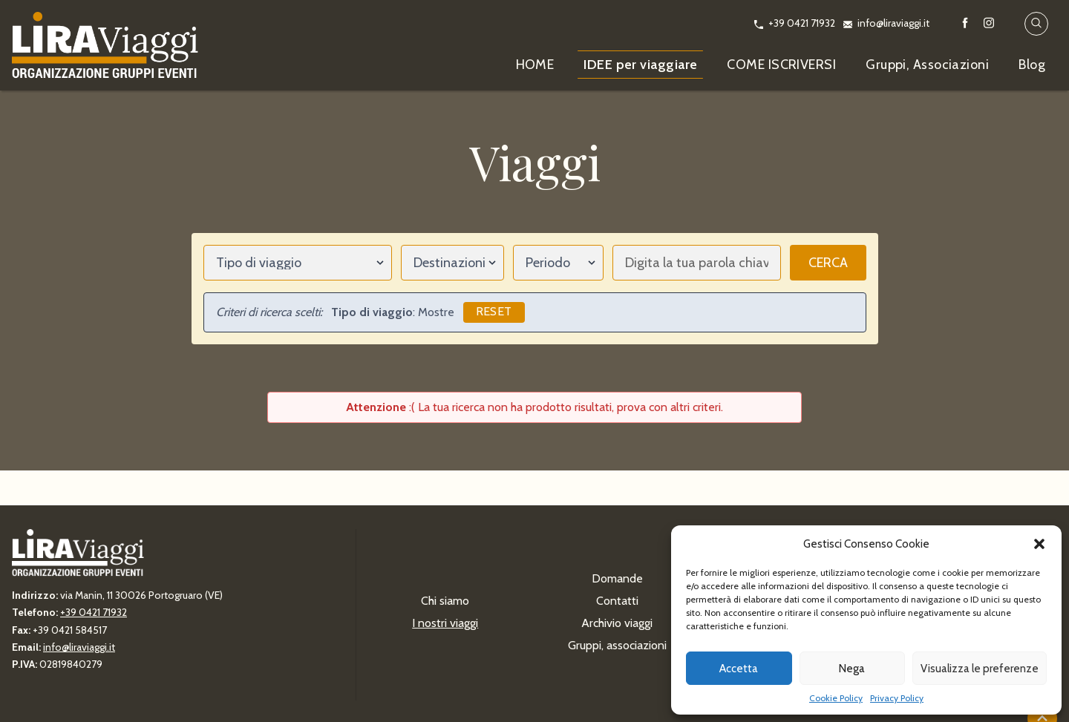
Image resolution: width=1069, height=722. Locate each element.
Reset (494, 311)
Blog (1032, 64)
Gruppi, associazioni (617, 645)
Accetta (738, 668)
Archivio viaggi (617, 623)
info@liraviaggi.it (893, 23)
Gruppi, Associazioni (927, 64)
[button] (1039, 543)
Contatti (617, 601)
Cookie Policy (836, 697)
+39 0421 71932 (801, 23)
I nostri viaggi (445, 623)
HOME (535, 64)
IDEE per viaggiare (640, 64)
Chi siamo (445, 601)
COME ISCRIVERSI (781, 64)
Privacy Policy (896, 697)
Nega (852, 668)
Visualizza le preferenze (980, 668)
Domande (617, 578)
